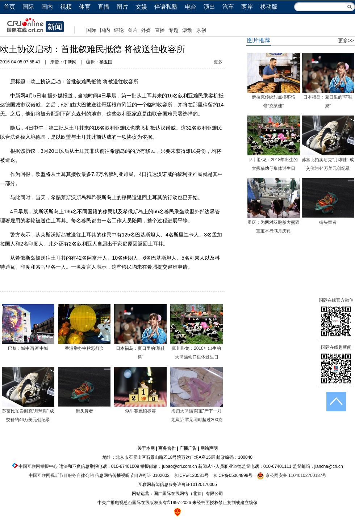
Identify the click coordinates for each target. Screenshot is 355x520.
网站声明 (209, 448)
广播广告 (188, 448)
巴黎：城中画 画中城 (28, 348)
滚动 (187, 30)
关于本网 (146, 448)
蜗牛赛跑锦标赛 (140, 411)
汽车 (228, 7)
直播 (103, 7)
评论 (119, 30)
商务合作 (167, 448)
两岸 (247, 7)
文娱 (141, 7)
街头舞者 (84, 411)
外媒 (146, 30)
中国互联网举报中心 (38, 466)
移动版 (268, 7)
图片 (122, 7)
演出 (209, 7)
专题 (173, 30)
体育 (85, 7)
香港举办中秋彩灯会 (84, 348)
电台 (190, 7)
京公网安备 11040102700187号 (291, 475)
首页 (9, 7)
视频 (66, 7)
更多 (218, 61)
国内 (47, 7)
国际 (28, 7)
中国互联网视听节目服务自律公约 (61, 475)
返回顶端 (336, 401)
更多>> (346, 40)
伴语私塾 (166, 7)
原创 (201, 30)
